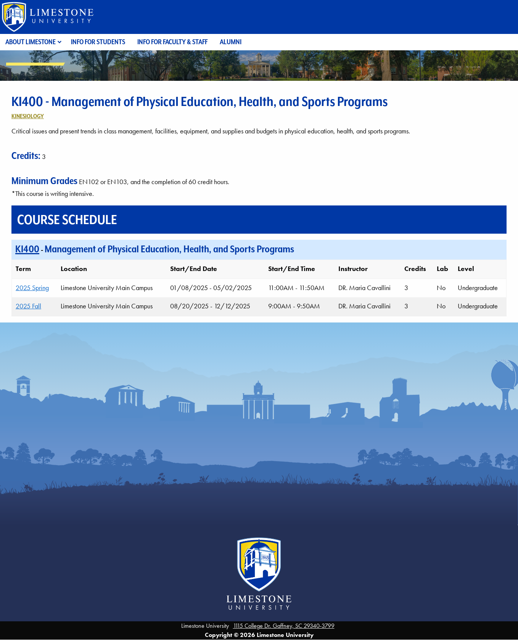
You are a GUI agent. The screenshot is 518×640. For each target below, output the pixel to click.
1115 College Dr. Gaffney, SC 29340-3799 (284, 626)
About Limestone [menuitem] (30, 42)
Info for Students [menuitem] (98, 42)
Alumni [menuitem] (230, 42)
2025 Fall (28, 306)
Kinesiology (27, 116)
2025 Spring (32, 287)
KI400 (27, 249)
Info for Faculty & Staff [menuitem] (172, 42)
